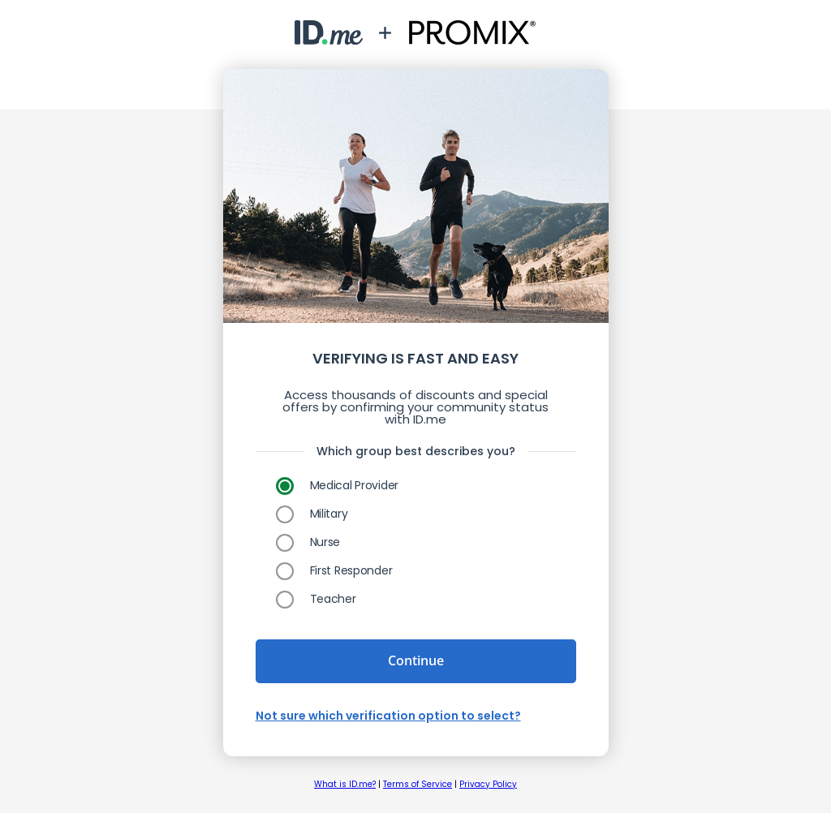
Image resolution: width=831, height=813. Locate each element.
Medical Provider (354, 485)
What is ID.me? (345, 784)
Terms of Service (417, 784)
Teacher (333, 599)
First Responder (351, 570)
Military (329, 513)
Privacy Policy (488, 784)
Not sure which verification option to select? (388, 716)
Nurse (325, 542)
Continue (416, 660)
